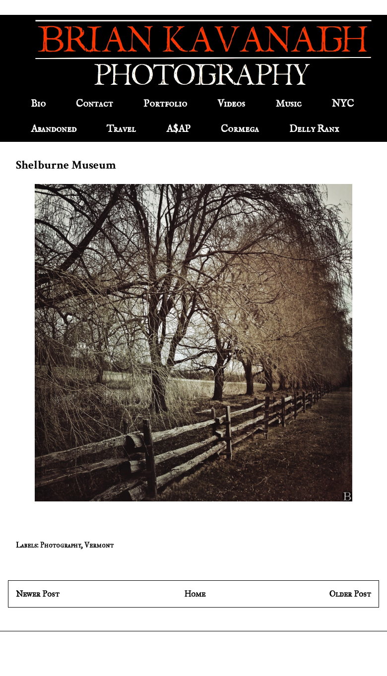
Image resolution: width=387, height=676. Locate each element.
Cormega (240, 129)
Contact (94, 104)
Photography (60, 545)
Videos (231, 104)
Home (194, 594)
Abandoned (53, 129)
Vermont (99, 545)
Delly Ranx (314, 129)
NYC (343, 104)
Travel (121, 129)
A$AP (178, 129)
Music (288, 104)
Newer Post (38, 594)
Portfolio (165, 104)
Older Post (350, 594)
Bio (38, 104)
